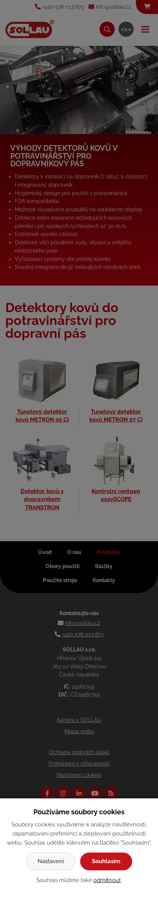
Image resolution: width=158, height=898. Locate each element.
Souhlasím (106, 861)
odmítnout (107, 880)
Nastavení (51, 861)
